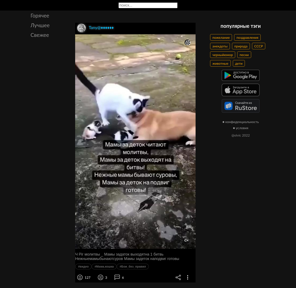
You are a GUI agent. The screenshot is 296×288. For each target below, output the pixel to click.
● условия (240, 128)
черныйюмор (222, 55)
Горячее (40, 15)
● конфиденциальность (241, 122)
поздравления (247, 37)
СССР (258, 46)
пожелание (221, 37)
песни (244, 55)
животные (220, 63)
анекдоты (220, 46)
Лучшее (40, 25)
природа (241, 46)
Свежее (40, 35)
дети (239, 63)
